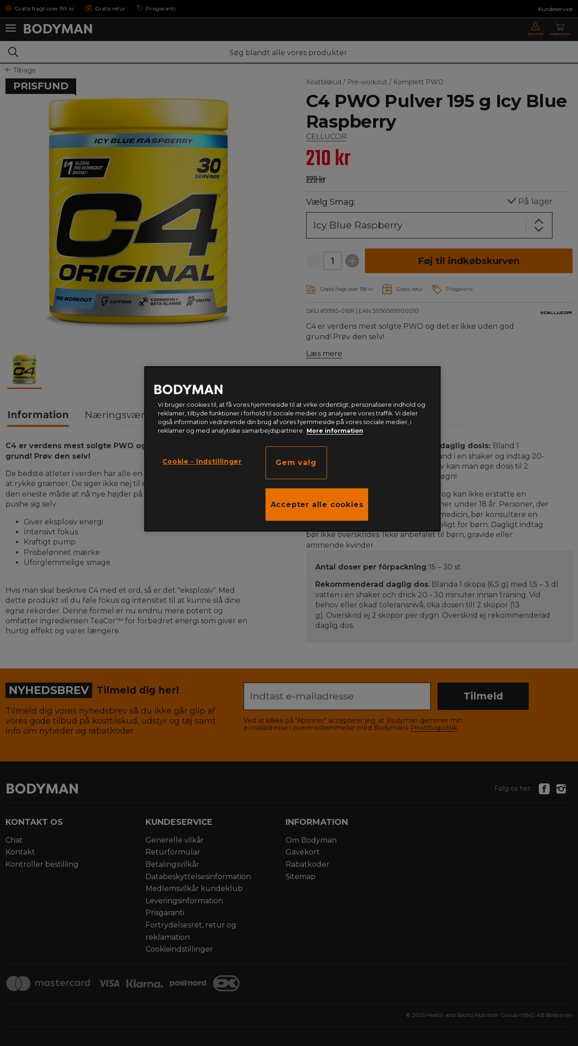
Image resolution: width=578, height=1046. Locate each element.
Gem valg (296, 462)
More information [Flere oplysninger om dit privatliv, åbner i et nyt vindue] (335, 430)
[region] (292, 449)
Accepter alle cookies (317, 504)
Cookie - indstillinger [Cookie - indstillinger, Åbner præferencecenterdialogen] (202, 461)
